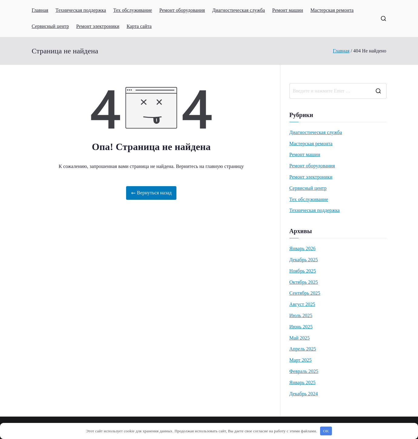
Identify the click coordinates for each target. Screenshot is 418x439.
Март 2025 (300, 360)
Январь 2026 (302, 248)
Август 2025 (302, 304)
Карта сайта (139, 26)
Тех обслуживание (132, 10)
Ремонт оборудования (182, 10)
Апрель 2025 (302, 348)
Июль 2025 (301, 315)
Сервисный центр (50, 26)
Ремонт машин (287, 10)
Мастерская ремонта (332, 10)
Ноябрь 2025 (302, 270)
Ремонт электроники (97, 26)
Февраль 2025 (304, 371)
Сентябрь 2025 (304, 293)
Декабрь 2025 (303, 259)
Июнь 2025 (301, 326)
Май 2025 (299, 337)
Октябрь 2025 (303, 282)
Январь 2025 (302, 382)
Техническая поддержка (80, 10)
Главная (40, 10)
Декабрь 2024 (303, 393)
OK (326, 431)
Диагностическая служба (238, 10)
